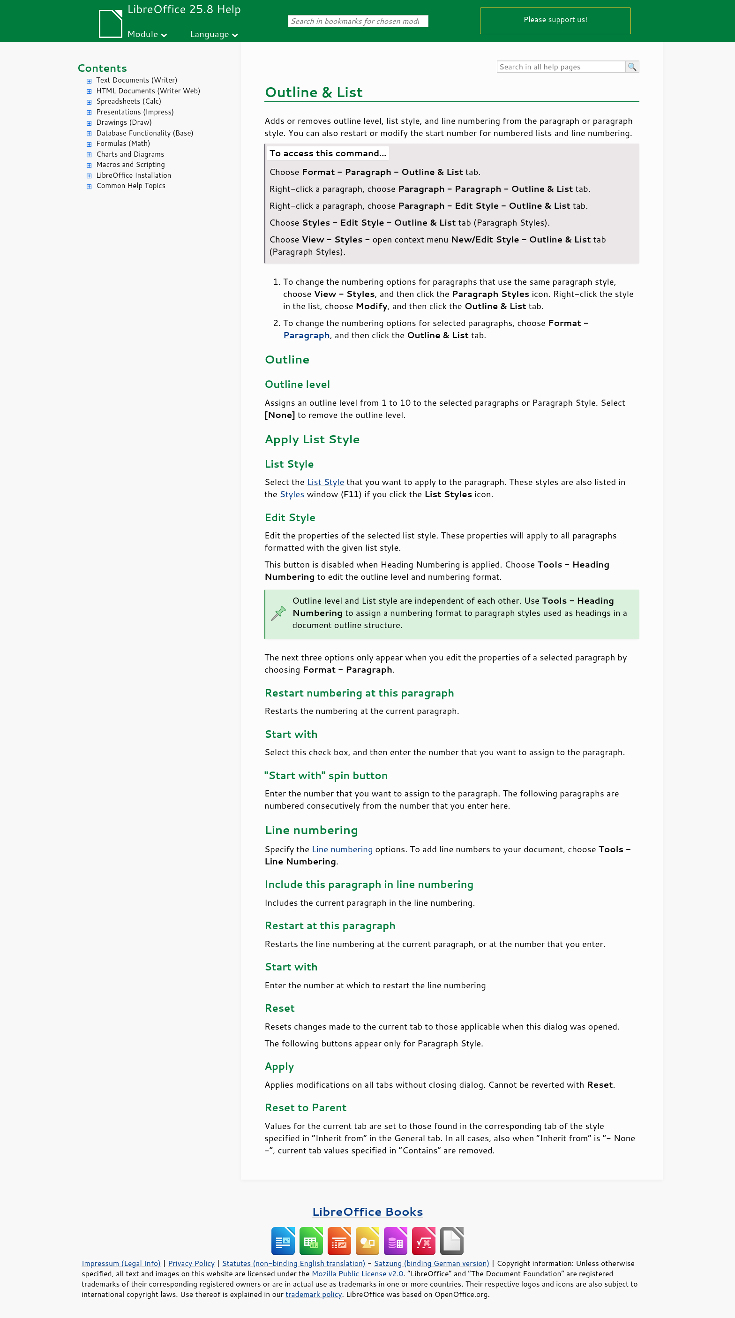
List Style (326, 482)
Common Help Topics (130, 185)
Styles (292, 494)
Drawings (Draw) (124, 122)
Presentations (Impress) (135, 112)
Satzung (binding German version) (432, 1263)
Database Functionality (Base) (145, 133)
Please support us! (556, 19)
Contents (102, 68)
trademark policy (313, 1294)
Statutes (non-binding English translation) (293, 1263)
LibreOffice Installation (133, 175)
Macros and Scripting (130, 164)
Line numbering (342, 849)
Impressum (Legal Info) (121, 1263)
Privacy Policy (191, 1263)
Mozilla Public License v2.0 (358, 1273)
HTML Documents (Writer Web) (148, 91)
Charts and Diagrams (130, 154)
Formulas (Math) (123, 143)
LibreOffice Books (367, 1211)
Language (209, 33)
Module (142, 33)
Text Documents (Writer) (137, 80)
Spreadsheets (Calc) (128, 101)
